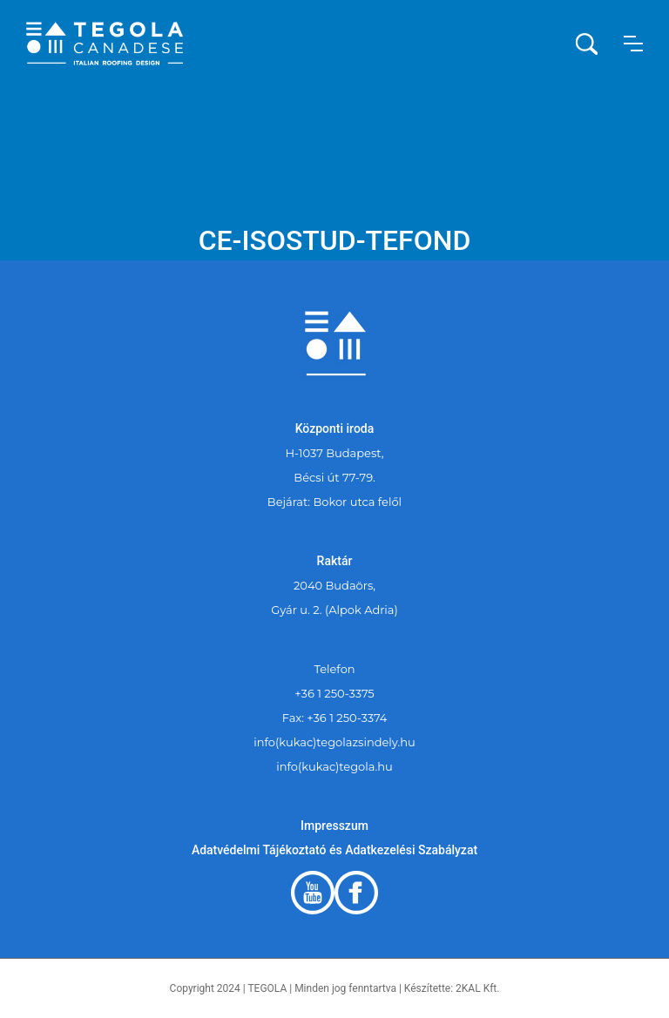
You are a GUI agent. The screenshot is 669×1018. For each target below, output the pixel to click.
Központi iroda (335, 428)
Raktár (335, 561)
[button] (633, 43)
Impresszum (334, 826)
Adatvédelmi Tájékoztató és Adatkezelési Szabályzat (334, 850)
